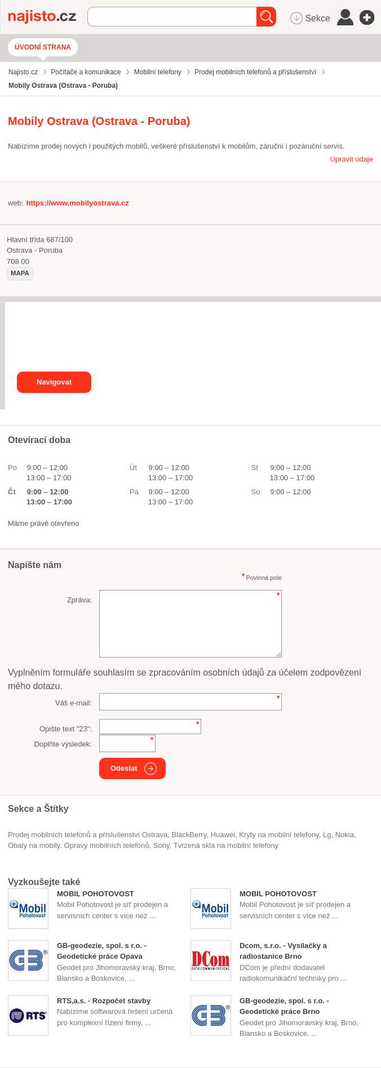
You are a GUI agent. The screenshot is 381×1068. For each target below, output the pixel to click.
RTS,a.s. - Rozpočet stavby (103, 1000)
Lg (327, 834)
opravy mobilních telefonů (106, 845)
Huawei (223, 834)
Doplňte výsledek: (63, 744)
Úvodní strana (43, 47)
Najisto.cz (47, 16)
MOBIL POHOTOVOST (95, 894)
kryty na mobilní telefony (278, 834)
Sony (161, 845)
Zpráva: (79, 600)
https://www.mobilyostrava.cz (77, 203)
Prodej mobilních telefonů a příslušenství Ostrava (87, 834)
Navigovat (54, 382)
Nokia (344, 834)
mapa (20, 273)
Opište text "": (65, 729)
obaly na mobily (34, 845)
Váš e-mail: (73, 703)
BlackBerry (189, 834)
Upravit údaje (351, 159)
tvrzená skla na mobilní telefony (226, 845)
